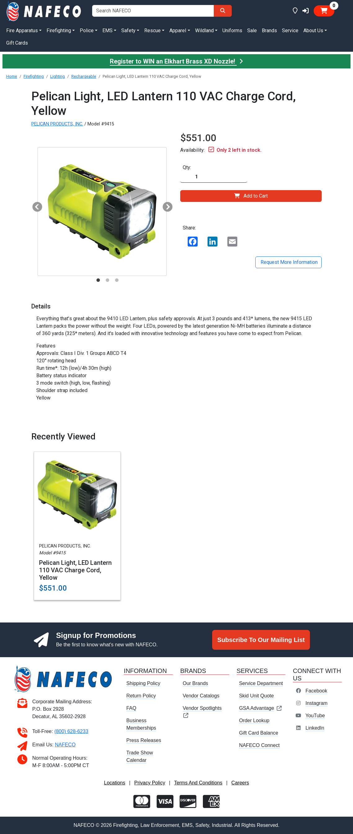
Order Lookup (254, 720)
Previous (35, 205)
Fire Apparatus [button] (22, 30)
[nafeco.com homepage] (44, 11)
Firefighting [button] (59, 30)
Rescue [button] (152, 30)
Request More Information (288, 262)
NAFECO (65, 744)
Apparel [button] (177, 30)
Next (165, 205)
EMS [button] (107, 30)
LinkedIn (315, 728)
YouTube (315, 715)
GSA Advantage (260, 708)
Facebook (316, 690)
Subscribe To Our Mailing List (261, 639)
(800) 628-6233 (71, 731)
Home (11, 76)
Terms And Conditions (198, 782)
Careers (240, 782)
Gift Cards (17, 43)
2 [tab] (107, 280)
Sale (252, 30)
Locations (114, 782)
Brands (269, 30)
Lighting (57, 76)
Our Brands (195, 683)
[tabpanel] (102, 211)
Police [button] (87, 30)
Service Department (261, 683)
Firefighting (34, 76)
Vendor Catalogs (201, 695)
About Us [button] (313, 30)
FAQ (131, 708)
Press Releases (143, 740)
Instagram (317, 703)
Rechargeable (83, 76)
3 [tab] (117, 280)
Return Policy (141, 695)
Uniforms (232, 30)
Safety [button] (128, 30)
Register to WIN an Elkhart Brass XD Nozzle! (176, 61)
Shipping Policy (143, 683)
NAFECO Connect (259, 745)
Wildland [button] (204, 30)
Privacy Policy (149, 782)
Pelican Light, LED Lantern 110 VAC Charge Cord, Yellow (75, 570)
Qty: (187, 167)
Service (290, 30)
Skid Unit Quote (256, 695)
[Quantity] (213, 177)
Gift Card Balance (258, 733)
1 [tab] (98, 280)
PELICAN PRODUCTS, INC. (57, 124)
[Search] (223, 11)
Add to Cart (251, 196)
